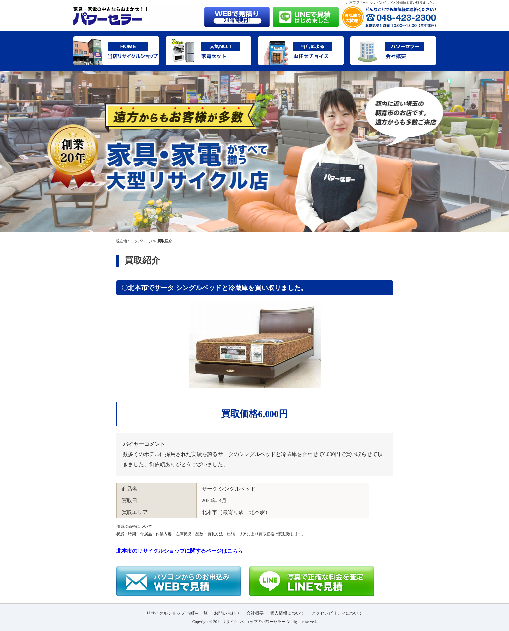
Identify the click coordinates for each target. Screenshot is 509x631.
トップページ (141, 241)
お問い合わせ (227, 613)
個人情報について (287, 613)
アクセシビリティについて (337, 613)
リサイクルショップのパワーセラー (253, 621)
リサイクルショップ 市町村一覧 (176, 613)
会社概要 (255, 613)
